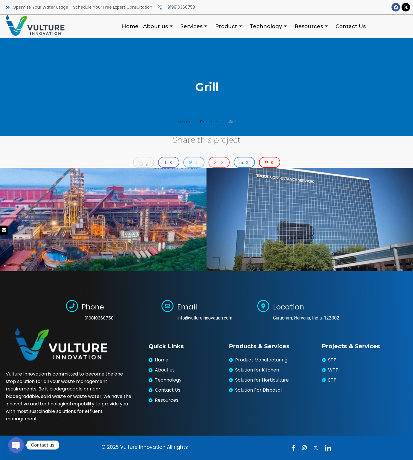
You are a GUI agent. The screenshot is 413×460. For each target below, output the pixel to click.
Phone (93, 307)
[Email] (167, 306)
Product (229, 26)
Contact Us (351, 26)
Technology (269, 26)
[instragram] (306, 447)
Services (194, 26)
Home (130, 26)
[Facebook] (295, 447)
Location (288, 307)
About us (158, 26)
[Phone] (72, 306)
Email (187, 307)
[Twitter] (317, 447)
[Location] (263, 306)
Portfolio (209, 122)
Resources (312, 26)
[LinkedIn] (329, 447)
